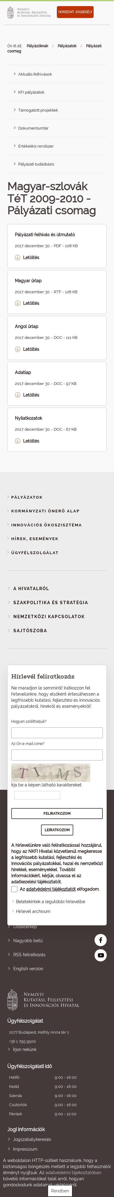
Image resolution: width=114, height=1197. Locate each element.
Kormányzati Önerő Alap (45, 511)
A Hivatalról (31, 588)
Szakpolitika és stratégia (50, 602)
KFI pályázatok (31, 92)
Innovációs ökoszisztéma (46, 525)
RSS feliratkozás (29, 954)
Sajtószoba (30, 630)
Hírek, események (35, 538)
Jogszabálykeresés (32, 1139)
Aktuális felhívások (35, 74)
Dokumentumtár (33, 128)
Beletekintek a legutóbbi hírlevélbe (50, 901)
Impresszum (25, 1149)
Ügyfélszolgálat (35, 552)
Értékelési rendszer (36, 146)
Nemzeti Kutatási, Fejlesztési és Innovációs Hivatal (47, 999)
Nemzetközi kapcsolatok (49, 616)
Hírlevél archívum (33, 911)
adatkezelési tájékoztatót (36, 881)
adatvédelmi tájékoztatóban (73, 1172)
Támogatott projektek (38, 110)
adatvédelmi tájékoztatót (51, 889)
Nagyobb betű (28, 940)
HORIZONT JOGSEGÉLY (75, 12)
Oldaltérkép (25, 926)
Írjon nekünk (24, 1049)
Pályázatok (67, 46)
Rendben (60, 1190)
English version (28, 968)
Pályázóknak (37, 46)
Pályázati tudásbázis (36, 164)
